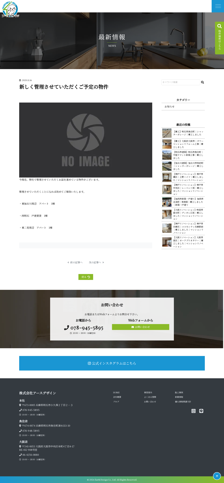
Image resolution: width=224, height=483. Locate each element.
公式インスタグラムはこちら (112, 363)
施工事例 (179, 392)
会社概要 (117, 396)
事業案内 (148, 392)
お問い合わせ (140, 327)
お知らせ (169, 106)
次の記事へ (96, 262)
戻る (86, 277)
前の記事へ (75, 262)
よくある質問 (150, 396)
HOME (116, 392)
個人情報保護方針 (183, 401)
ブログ (116, 401)
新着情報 (179, 396)
